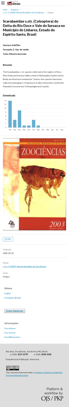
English (7, 293)
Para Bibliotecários (12, 337)
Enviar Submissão (14, 311)
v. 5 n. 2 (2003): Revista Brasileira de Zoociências (23, 12)
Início (5, 9)
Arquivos (15, 9)
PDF (9, 239)
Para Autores (10, 333)
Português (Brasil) (12, 297)
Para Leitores (10, 328)
